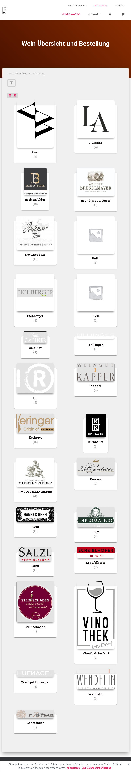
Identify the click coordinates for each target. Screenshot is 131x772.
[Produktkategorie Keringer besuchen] (35, 433)
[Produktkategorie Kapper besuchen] (95, 382)
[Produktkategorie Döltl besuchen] (95, 245)
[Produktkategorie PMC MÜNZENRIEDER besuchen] (35, 482)
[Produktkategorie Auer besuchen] (35, 134)
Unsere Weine (101, 6)
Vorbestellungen (71, 14)
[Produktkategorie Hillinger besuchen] (95, 345)
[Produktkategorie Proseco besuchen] (95, 476)
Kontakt (120, 6)
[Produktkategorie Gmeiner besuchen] (35, 347)
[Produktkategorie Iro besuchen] (35, 388)
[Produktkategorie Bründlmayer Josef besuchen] (95, 192)
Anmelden (94, 14)
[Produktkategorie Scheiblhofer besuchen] (95, 562)
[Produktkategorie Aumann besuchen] (95, 129)
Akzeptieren (73, 768)
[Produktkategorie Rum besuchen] (95, 527)
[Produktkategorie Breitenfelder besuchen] (35, 191)
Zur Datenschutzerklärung (96, 768)
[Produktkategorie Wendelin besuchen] (95, 689)
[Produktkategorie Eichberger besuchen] (35, 303)
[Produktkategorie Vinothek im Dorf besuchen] (95, 625)
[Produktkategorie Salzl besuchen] (35, 564)
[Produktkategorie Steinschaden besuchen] (35, 611)
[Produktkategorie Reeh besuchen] (35, 524)
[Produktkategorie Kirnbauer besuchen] (95, 435)
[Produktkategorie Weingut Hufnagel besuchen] (35, 683)
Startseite (11, 74)
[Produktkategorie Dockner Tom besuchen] (35, 243)
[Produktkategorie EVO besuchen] (95, 303)
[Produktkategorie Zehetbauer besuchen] (35, 723)
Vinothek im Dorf (77, 6)
